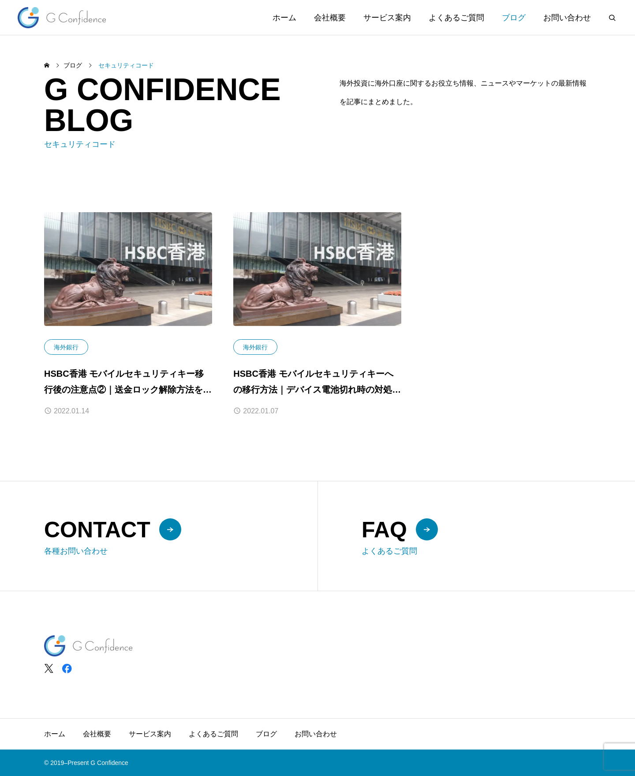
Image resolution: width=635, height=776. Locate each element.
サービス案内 (387, 17)
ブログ (514, 17)
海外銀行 (66, 347)
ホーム (284, 17)
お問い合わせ (567, 17)
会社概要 (330, 17)
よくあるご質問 (456, 17)
